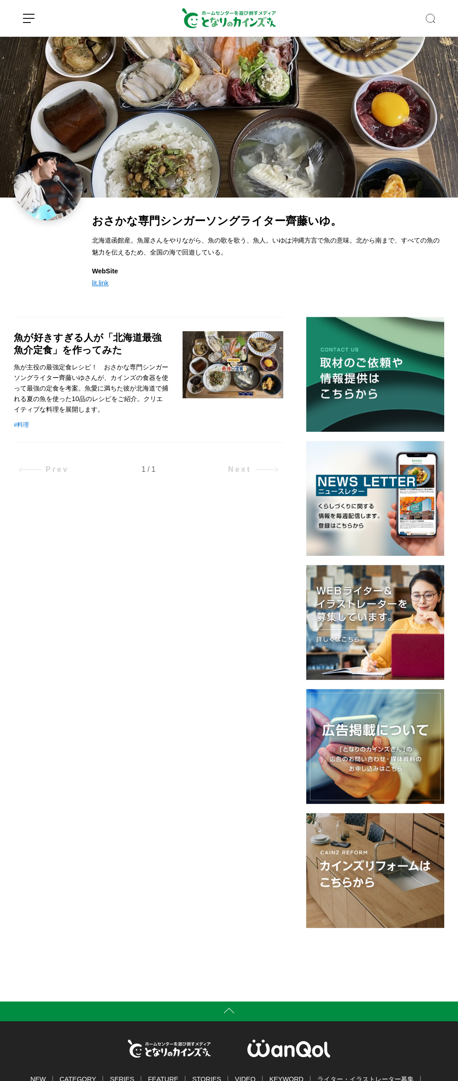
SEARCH (430, 18)
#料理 (21, 424)
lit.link (100, 283)
